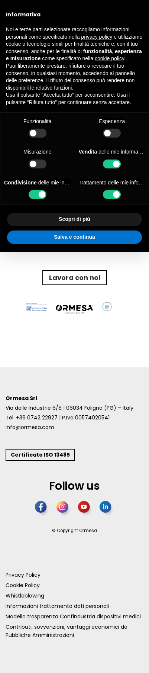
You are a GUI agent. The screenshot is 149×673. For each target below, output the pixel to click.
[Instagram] (64, 509)
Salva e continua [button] (74, 237)
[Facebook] (42, 509)
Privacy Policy (23, 575)
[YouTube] (85, 509)
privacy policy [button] (96, 37)
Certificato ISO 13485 (40, 454)
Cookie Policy (23, 585)
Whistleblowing (25, 595)
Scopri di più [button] (74, 219)
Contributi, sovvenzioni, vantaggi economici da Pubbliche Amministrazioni (66, 631)
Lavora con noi (74, 277)
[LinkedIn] (107, 509)
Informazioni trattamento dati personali (57, 606)
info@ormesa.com (30, 427)
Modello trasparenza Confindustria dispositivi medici (73, 616)
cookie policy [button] (109, 58)
